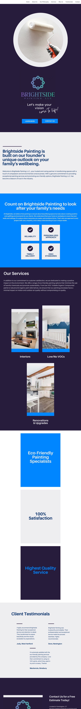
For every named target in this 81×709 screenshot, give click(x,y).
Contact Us (50, 121)
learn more (30, 121)
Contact (77, 2)
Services (53, 2)
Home (28, 2)
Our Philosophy (44, 2)
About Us (34, 2)
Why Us (61, 2)
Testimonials (69, 2)
